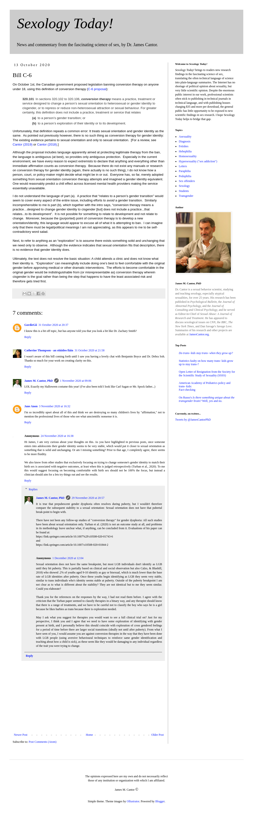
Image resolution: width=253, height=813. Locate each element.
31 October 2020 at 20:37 (53, 325)
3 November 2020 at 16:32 (54, 406)
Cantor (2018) (47, 144)
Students (184, 191)
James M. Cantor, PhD (38, 380)
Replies (33, 489)
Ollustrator (133, 801)
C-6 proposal (97, 89)
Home (89, 734)
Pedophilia (185, 176)
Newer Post (20, 734)
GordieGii (30, 325)
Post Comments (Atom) (42, 742)
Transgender (186, 196)
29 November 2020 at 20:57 (88, 498)
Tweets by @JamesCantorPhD (193, 419)
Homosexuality (188, 156)
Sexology (184, 186)
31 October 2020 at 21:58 (90, 350)
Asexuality (185, 136)
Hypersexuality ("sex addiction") (198, 161)
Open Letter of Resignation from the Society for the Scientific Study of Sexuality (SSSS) (207, 373)
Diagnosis (184, 141)
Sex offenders (187, 181)
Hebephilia (185, 151)
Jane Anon (30, 406)
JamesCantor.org (199, 334)
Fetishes (183, 146)
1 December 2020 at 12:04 (67, 558)
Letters (183, 166)
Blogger (159, 801)
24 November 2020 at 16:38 (57, 436)
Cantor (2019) (22, 144)
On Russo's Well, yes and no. (207, 399)
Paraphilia (185, 171)
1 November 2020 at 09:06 (75, 380)
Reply (27, 337)
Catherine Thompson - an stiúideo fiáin (48, 350)
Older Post (157, 734)
